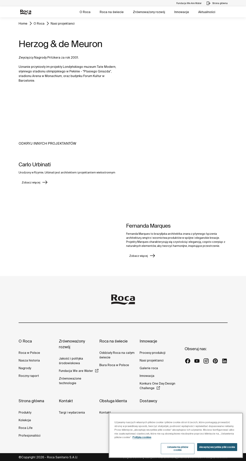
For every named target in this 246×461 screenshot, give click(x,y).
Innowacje (181, 12)
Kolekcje (25, 420)
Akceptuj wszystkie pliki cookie (217, 447)
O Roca (85, 12)
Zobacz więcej (31, 182)
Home (23, 23)
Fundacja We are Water (76, 370)
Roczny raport (29, 375)
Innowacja (147, 375)
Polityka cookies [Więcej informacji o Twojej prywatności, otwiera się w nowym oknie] (141, 437)
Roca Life (26, 427)
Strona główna (31, 401)
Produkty (25, 412)
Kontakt (66, 401)
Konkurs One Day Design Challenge (157, 386)
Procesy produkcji (152, 352)
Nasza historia (29, 360)
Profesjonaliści (29, 435)
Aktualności (206, 12)
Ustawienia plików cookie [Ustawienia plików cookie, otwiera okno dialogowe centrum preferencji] (177, 449)
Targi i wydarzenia (72, 412)
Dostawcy (148, 401)
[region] (176, 435)
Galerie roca (149, 368)
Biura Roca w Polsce (114, 365)
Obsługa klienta (113, 401)
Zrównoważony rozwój (149, 12)
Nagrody (25, 368)
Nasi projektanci (63, 23)
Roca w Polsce (29, 352)
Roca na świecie (112, 12)
